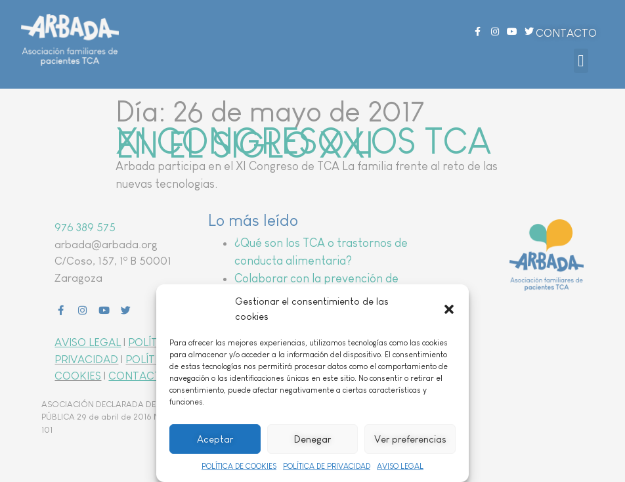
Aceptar (215, 439)
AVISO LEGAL (400, 466)
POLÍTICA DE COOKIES (239, 466)
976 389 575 (85, 227)
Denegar (312, 439)
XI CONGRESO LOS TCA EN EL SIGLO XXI (303, 143)
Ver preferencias (410, 439)
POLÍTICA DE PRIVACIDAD (326, 466)
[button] (449, 309)
